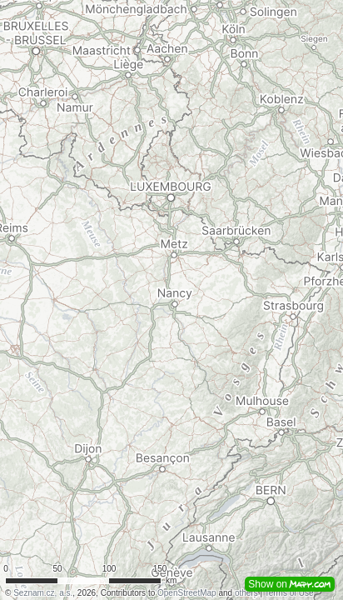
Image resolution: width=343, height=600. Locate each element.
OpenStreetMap (186, 593)
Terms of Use (289, 593)
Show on (289, 584)
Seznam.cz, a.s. (42, 593)
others (246, 593)
